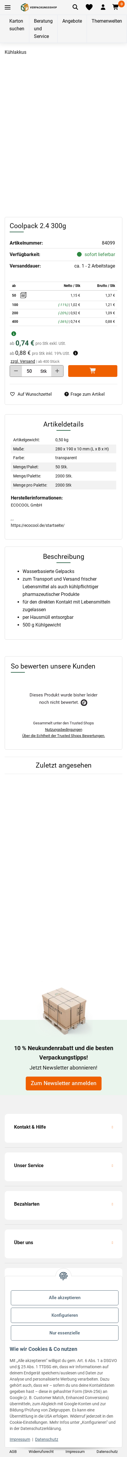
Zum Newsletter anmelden (64, 1083)
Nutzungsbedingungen (63, 729)
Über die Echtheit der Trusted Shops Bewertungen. (63, 735)
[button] (103, 7)
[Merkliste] (89, 7)
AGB (13, 1451)
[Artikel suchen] (75, 7)
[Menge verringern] (16, 371)
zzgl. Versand (23, 361)
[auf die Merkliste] (33, 394)
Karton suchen (16, 24)
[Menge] (29, 371)
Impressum (20, 1439)
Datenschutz (46, 1439)
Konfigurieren (65, 1315)
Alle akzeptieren (64, 1297)
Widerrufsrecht (41, 1451)
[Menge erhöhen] (57, 371)
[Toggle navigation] (8, 7)
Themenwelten (107, 21)
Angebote (72, 21)
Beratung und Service (43, 28)
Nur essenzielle (64, 1333)
